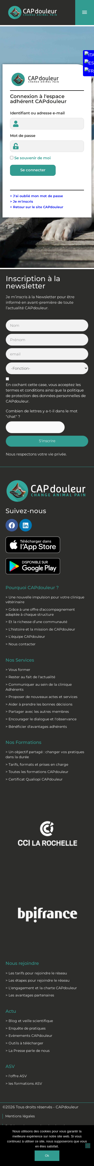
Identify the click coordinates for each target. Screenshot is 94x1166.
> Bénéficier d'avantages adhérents (36, 726)
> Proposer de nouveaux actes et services (41, 696)
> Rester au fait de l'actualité (30, 677)
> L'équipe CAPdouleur (25, 636)
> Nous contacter (21, 644)
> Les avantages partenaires (30, 995)
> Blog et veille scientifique (29, 1021)
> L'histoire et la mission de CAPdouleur (40, 629)
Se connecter (32, 170)
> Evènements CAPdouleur (29, 1035)
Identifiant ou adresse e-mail (37, 113)
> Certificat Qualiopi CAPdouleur (34, 779)
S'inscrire (47, 441)
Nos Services (20, 660)
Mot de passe (22, 135)
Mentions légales (20, 1116)
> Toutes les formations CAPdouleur (37, 771)
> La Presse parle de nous (28, 1050)
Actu (11, 1011)
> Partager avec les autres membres (37, 711)
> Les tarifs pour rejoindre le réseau (36, 973)
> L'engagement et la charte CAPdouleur (41, 988)
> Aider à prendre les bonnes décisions (39, 704)
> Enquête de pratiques (26, 1028)
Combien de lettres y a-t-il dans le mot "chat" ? (41, 414)
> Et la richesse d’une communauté (36, 621)
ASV (10, 1066)
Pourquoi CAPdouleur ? (32, 587)
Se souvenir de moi (32, 158)
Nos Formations (23, 742)
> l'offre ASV (16, 1076)
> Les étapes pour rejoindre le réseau (37, 980)
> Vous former (18, 669)
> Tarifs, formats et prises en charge (37, 764)
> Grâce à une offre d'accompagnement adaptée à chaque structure (40, 612)
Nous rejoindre (22, 963)
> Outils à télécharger (24, 1043)
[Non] (87, 1145)
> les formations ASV (24, 1083)
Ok (47, 1155)
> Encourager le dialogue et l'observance (41, 719)
